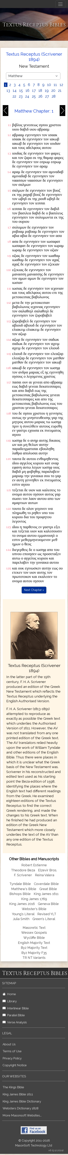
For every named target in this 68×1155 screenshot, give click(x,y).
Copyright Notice (15, 1065)
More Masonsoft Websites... (22, 1115)
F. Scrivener (23, 875)
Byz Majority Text (34, 948)
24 (27, 96)
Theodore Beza (23, 870)
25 (34, 96)
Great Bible (48, 889)
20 (53, 90)
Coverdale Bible (46, 884)
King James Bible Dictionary (22, 1101)
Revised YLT (46, 914)
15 (21, 90)
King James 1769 (34, 899)
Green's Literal (43, 919)
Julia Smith (21, 919)
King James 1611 (46, 894)
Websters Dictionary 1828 (20, 1108)
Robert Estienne (34, 865)
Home (9, 994)
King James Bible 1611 (18, 1094)
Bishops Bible (20, 894)
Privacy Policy (12, 1058)
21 (59, 90)
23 (20, 96)
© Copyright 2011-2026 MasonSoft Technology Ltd (33, 1143)
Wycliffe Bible (34, 938)
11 (55, 85)
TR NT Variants (34, 958)
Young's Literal (23, 914)
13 (8, 90)
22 (14, 96)
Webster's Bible (34, 909)
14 (14, 90)
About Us (9, 1044)
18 (40, 90)
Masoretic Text (34, 928)
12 (61, 85)
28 (53, 96)
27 (47, 96)
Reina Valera (44, 875)
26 (40, 96)
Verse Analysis (15, 1022)
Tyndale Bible (20, 884)
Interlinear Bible (16, 1008)
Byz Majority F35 (34, 953)
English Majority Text (34, 943)
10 (49, 85)
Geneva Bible (48, 904)
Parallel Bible (14, 1015)
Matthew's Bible (23, 889)
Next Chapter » (34, 590)
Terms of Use (12, 1051)
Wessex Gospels (34, 932)
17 (34, 90)
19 (47, 90)
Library (10, 1001)
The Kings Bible (13, 1087)
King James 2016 (22, 904)
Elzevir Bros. (47, 870)
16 (27, 90)
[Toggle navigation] (60, 4)
